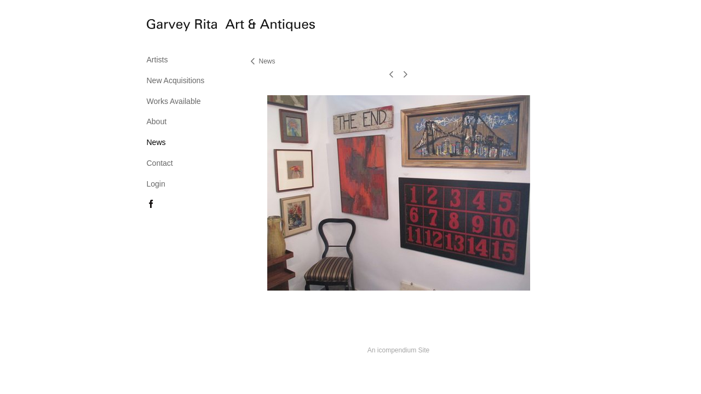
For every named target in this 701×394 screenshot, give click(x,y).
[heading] (174, 26)
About (157, 121)
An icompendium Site (398, 350)
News (156, 142)
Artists (157, 59)
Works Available (174, 101)
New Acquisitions (176, 80)
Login (156, 183)
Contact (160, 163)
